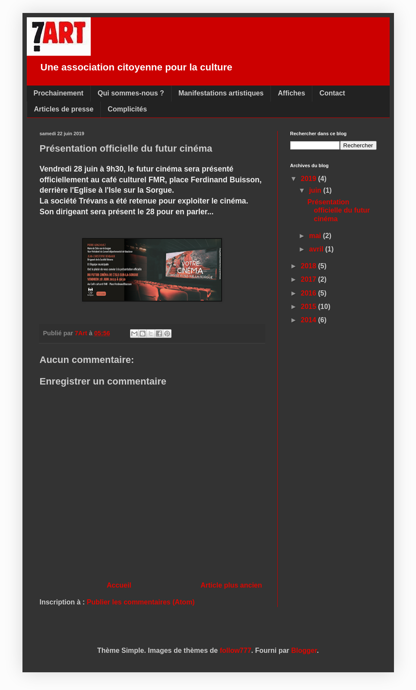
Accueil (119, 585)
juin (316, 190)
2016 (309, 293)
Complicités (127, 109)
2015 (309, 306)
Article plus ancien (231, 585)
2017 (309, 279)
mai (316, 235)
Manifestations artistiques (221, 93)
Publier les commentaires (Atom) (141, 602)
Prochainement (59, 93)
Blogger (304, 650)
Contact (332, 93)
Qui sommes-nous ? (131, 93)
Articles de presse (64, 109)
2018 (309, 266)
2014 (309, 320)
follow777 (235, 650)
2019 (309, 178)
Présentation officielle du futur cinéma (338, 210)
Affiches (291, 93)
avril (317, 249)
